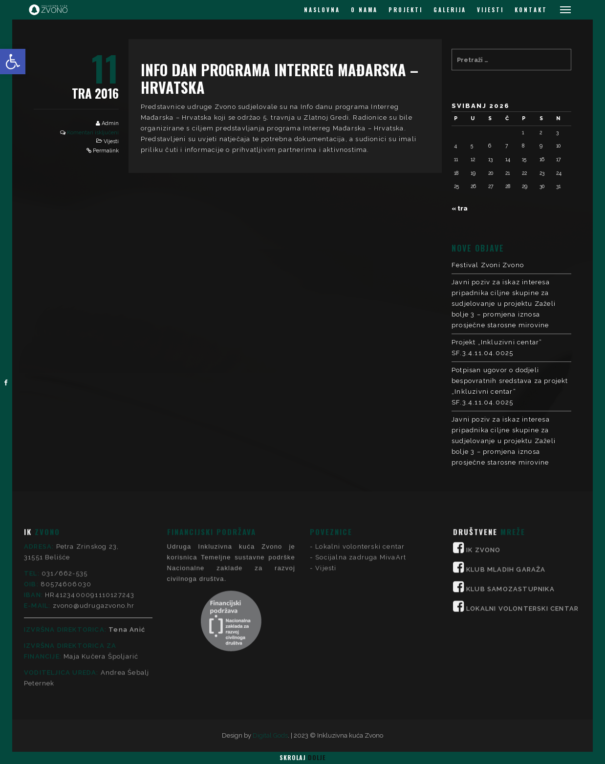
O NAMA (364, 10)
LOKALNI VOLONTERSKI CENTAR (522, 517)
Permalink (106, 151)
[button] (12, 61)
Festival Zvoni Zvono (488, 265)
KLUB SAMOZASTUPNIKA (510, 498)
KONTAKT (531, 10)
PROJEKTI (406, 10)
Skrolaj (302, 757)
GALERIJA (449, 10)
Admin (110, 123)
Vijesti (111, 141)
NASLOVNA (322, 10)
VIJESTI (490, 10)
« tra (460, 208)
